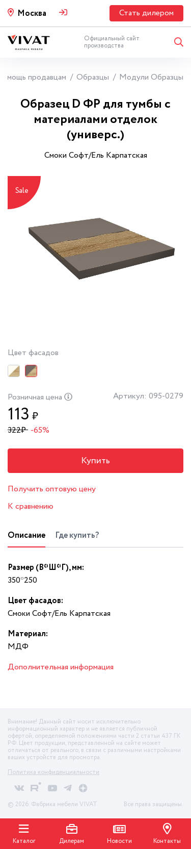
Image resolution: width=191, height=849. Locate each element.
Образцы (92, 77)
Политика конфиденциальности (53, 772)
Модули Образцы (151, 77)
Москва (31, 13)
